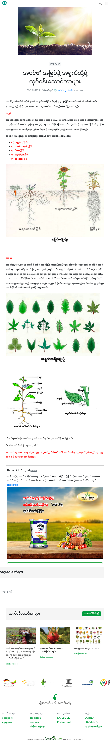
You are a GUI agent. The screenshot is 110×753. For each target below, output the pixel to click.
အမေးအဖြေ (35, 718)
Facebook (63, 718)
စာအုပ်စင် (34, 722)
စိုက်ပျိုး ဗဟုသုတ (55, 64)
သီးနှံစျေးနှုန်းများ (37, 726)
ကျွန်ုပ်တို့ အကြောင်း (94, 726)
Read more (12, 485)
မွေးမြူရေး (7, 722)
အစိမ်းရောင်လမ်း (63, 90)
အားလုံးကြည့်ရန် (91, 613)
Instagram (64, 722)
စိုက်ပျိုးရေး (7, 718)
